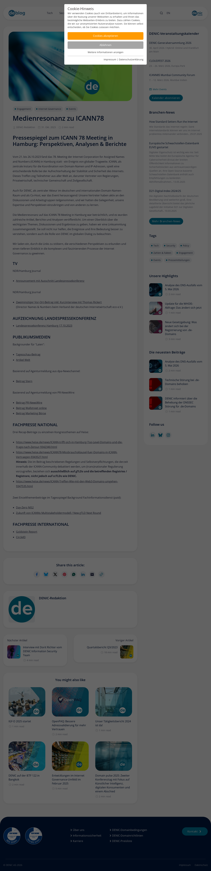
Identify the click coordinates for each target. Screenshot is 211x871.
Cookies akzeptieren (105, 36)
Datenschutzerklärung (131, 59)
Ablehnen (105, 45)
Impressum (110, 59)
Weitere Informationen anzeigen (105, 52)
